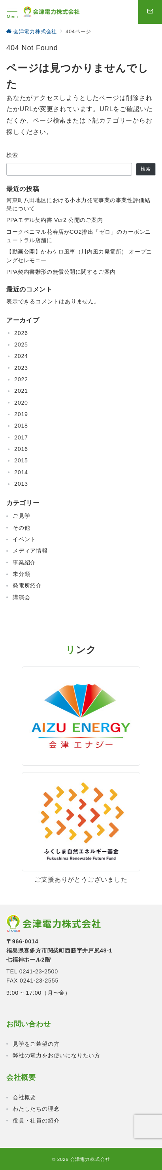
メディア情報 (30, 550)
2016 (21, 449)
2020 (21, 402)
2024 (21, 356)
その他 (21, 527)
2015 (21, 460)
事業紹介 (24, 562)
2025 (21, 344)
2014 (21, 472)
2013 (21, 484)
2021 (21, 391)
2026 (21, 333)
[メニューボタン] (12, 12)
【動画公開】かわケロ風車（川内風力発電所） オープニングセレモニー (79, 255)
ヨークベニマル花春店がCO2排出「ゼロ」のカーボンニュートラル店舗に (78, 236)
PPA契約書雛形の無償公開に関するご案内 (61, 272)
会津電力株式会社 (90, 1159)
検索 (12, 155)
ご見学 (21, 516)
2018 (21, 425)
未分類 (21, 574)
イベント (24, 539)
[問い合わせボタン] (150, 12)
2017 (21, 437)
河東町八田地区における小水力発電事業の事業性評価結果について (78, 204)
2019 (21, 414)
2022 (21, 379)
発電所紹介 (27, 585)
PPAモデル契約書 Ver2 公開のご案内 (54, 220)
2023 (21, 368)
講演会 (21, 597)
